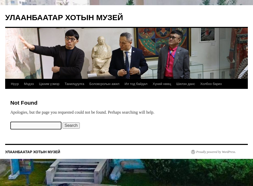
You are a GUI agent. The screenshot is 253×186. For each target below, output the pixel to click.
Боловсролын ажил (104, 84)
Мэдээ (29, 84)
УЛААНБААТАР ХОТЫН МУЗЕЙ (64, 17)
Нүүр (15, 84)
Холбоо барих (211, 84)
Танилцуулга (74, 84)
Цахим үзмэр (49, 84)
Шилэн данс (185, 84)
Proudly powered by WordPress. (216, 152)
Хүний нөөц (162, 84)
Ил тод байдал (136, 84)
